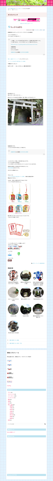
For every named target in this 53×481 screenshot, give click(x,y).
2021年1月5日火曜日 (24, 152)
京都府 (11, 406)
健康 (9, 399)
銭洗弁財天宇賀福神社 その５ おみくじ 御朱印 (13, 282)
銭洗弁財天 (42, 263)
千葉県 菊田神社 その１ (38, 299)
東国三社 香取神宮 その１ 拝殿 (26, 282)
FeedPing (9, 385)
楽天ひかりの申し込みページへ (26, 23)
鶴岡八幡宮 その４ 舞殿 (13, 340)
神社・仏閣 (42, 30)
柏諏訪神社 (13, 52)
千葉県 (11, 407)
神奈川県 (11, 414)
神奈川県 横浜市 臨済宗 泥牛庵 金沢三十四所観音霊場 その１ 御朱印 (38, 283)
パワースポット (37, 30)
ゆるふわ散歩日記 (14, 1)
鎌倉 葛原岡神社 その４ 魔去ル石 (38, 316)
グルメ (9, 392)
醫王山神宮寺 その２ (25, 299)
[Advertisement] (26, 136)
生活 (9, 403)
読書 (9, 420)
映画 (9, 401)
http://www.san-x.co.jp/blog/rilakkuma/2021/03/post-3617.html (24, 44)
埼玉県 (11, 409)
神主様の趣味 (10, 168)
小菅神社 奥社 (13, 316)
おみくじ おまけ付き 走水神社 (13, 299)
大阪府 (11, 411)
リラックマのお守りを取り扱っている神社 (17, 61)
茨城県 (11, 416)
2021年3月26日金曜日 (24, 52)
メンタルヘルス (11, 397)
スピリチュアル (11, 394)
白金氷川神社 (26, 316)
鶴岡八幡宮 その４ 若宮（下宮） (14, 343)
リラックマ (37, 263)
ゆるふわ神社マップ (11, 432)
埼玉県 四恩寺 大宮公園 (13, 333)
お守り (33, 263)
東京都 (11, 413)
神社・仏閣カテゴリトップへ (13, 59)
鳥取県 (11, 418)
